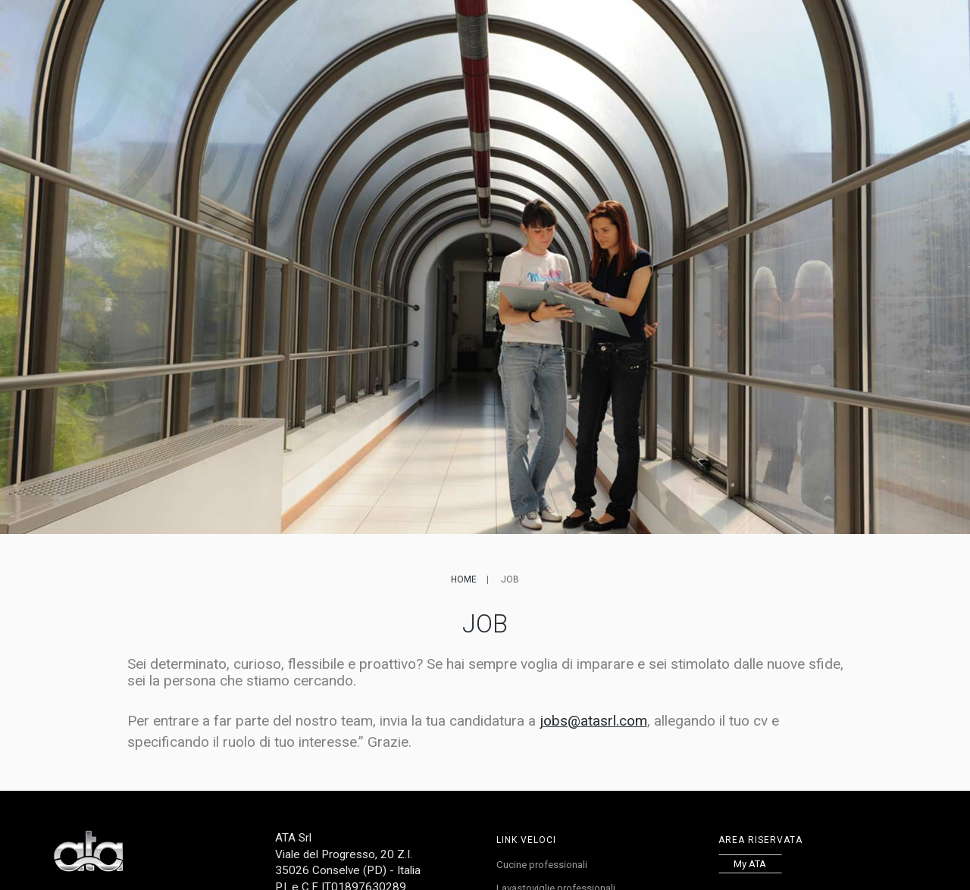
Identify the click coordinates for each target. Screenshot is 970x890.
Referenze (447, 35)
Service (508, 35)
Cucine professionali (544, 866)
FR (788, 35)
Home (464, 579)
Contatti (702, 35)
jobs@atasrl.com (593, 720)
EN (774, 35)
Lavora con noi (624, 35)
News (556, 35)
